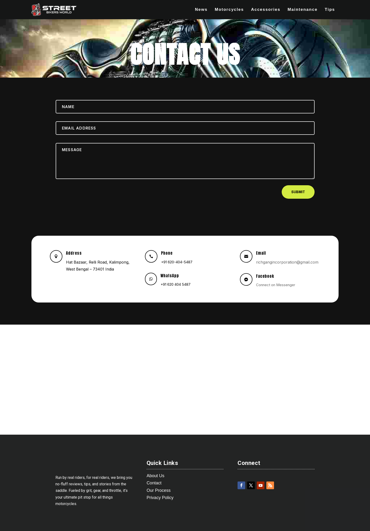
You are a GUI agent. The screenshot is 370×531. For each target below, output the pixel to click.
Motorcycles (229, 10)
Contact (154, 483)
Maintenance (302, 10)
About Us (155, 475)
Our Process (159, 490)
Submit (298, 192)
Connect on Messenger (275, 285)
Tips (330, 10)
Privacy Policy (160, 497)
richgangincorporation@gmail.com (287, 262)
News (201, 10)
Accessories (265, 10)
